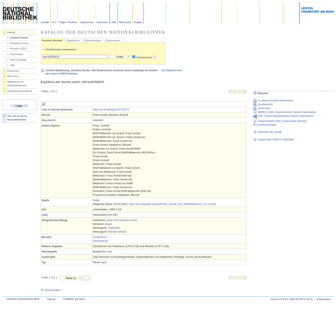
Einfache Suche (19, 37)
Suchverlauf (16, 54)
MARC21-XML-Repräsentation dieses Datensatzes (287, 112)
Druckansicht (265, 104)
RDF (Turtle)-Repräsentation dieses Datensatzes (286, 115)
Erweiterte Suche (19, 43)
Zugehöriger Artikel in (276, 139)
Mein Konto (125, 22)
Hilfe (113, 22)
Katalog (11, 32)
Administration (51, 290)
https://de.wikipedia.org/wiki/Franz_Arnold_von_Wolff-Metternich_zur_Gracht (172, 204)
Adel (109, 251)
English (138, 22)
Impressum (102, 22)
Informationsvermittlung (19, 91)
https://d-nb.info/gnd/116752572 (111, 109)
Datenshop (13, 71)
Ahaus (108, 224)
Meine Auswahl (18, 59)
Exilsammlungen (92, 40)
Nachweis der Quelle (270, 132)
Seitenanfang (323, 299)
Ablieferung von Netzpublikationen (16, 83)
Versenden (264, 108)
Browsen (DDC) (18, 48)
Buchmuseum (113, 40)
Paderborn (114, 227)
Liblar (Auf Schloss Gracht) (121, 220)
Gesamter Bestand (52, 40)
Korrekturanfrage (264, 124)
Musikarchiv (73, 40)
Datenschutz (86, 22)
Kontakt (45, 22)
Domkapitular (100, 240)
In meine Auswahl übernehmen (275, 100)
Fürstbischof (100, 237)
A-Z (54, 22)
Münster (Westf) (117, 231)
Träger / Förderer (68, 22)
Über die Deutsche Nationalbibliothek (17, 118)
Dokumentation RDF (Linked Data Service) (282, 121)
